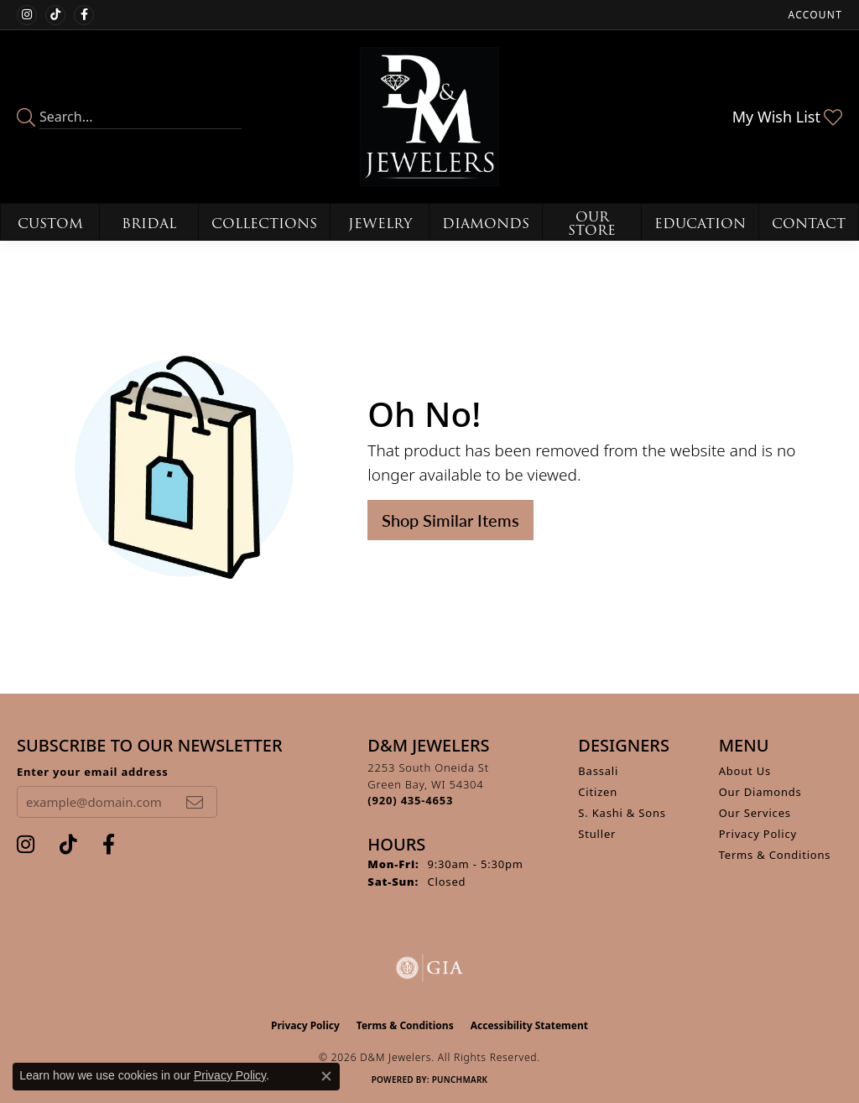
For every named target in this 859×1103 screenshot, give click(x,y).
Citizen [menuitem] (597, 791)
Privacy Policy (758, 833)
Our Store (592, 223)
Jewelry (380, 223)
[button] (813, 14)
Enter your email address (93, 771)
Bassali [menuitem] (598, 770)
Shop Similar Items (450, 520)
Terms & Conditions (775, 854)
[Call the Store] (410, 800)
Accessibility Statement (529, 1025)
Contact (809, 223)
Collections (264, 223)
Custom (50, 223)
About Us (745, 770)
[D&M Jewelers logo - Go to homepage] (429, 116)
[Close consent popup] (326, 1076)
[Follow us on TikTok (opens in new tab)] (55, 15)
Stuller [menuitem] (597, 833)
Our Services (755, 812)
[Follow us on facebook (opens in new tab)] (84, 15)
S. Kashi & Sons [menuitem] (622, 812)
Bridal (149, 223)
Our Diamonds (760, 791)
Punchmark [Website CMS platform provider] (460, 1079)
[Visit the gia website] (429, 968)
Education (700, 223)
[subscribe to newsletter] (194, 802)
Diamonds (485, 223)
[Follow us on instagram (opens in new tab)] (27, 15)
